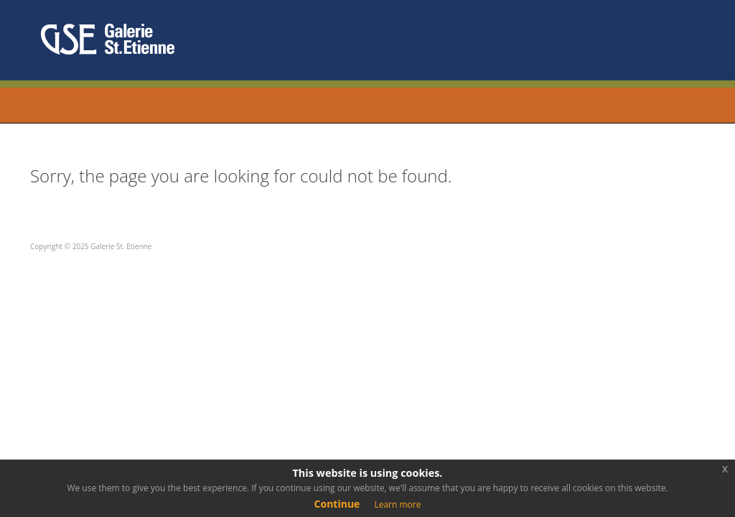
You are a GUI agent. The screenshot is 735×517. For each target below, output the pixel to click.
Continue (337, 504)
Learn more (397, 504)
